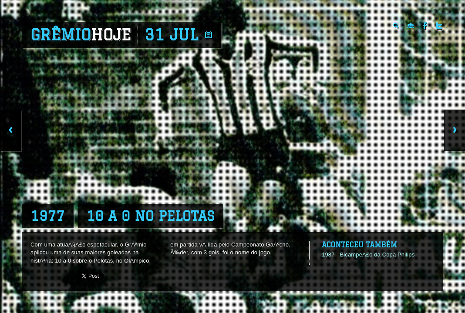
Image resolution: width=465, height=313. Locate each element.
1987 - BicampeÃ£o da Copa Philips (368, 254)
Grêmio (80, 34)
